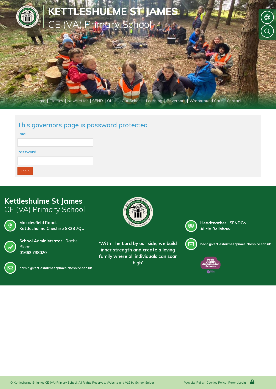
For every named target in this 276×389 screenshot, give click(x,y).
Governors (176, 100)
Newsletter (77, 100)
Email (22, 133)
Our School (132, 100)
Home (39, 100)
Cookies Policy (216, 382)
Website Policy (194, 382)
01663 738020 (33, 252)
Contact (234, 100)
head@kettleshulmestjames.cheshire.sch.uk (228, 244)
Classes (56, 100)
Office (112, 100)
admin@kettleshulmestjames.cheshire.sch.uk (48, 267)
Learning (154, 100)
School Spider (144, 382)
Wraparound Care (206, 100)
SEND (97, 100)
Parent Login (237, 382)
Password (26, 151)
